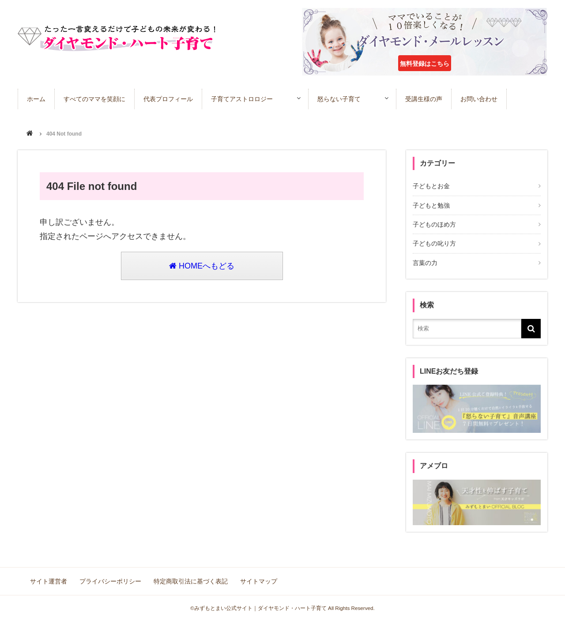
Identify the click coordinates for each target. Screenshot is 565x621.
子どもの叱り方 (434, 243)
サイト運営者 (48, 581)
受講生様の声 (423, 98)
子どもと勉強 (431, 205)
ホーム (36, 98)
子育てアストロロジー (242, 98)
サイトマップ (258, 581)
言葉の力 (425, 262)
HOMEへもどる (201, 265)
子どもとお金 (431, 185)
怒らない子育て (339, 98)
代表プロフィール (168, 98)
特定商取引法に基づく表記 (191, 581)
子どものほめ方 (434, 224)
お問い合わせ (478, 98)
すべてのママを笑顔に (94, 98)
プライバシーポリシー (110, 581)
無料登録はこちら (424, 63)
